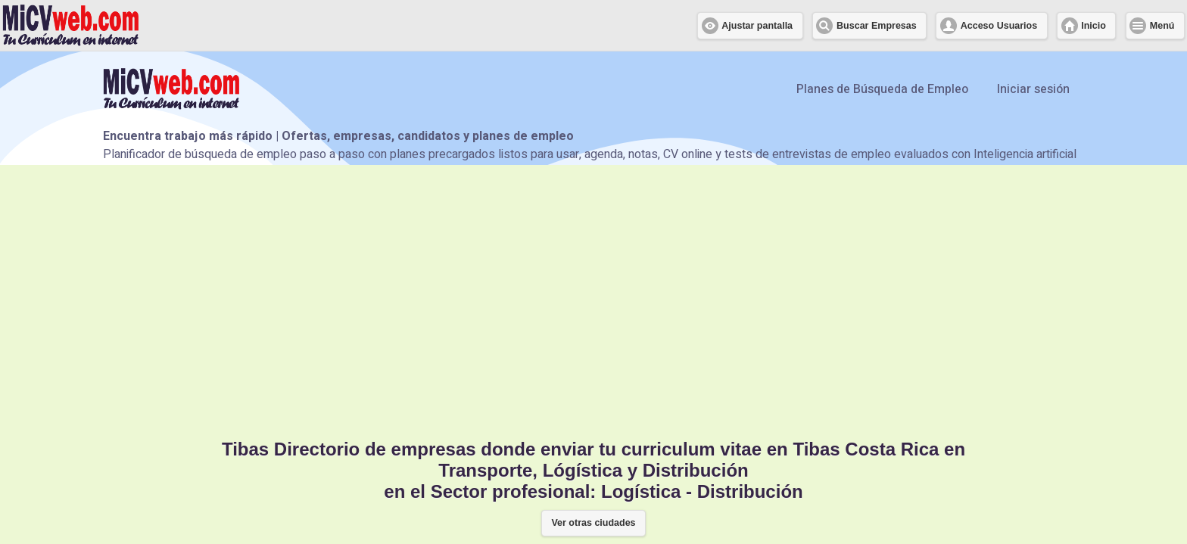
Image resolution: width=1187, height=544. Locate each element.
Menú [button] (1162, 25)
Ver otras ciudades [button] (593, 523)
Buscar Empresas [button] (877, 25)
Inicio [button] (1093, 25)
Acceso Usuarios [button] (999, 25)
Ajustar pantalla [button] (757, 25)
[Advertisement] (593, 300)
